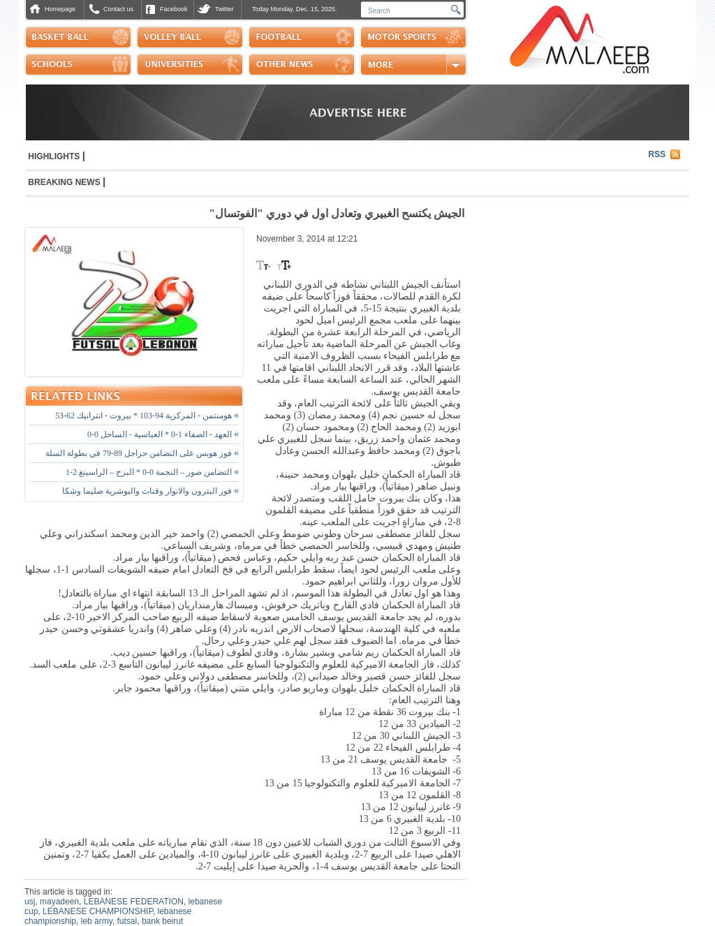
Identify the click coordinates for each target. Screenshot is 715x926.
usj (29, 901)
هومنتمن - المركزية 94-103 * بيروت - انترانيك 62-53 (147, 415)
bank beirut (162, 921)
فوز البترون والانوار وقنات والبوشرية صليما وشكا (150, 491)
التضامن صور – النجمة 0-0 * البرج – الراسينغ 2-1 (152, 472)
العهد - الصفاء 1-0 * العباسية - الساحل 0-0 (163, 434)
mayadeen (59, 901)
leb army (96, 921)
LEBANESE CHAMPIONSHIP (98, 911)
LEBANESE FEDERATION (134, 901)
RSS (657, 154)
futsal (127, 921)
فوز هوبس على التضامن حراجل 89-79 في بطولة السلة (142, 453)
